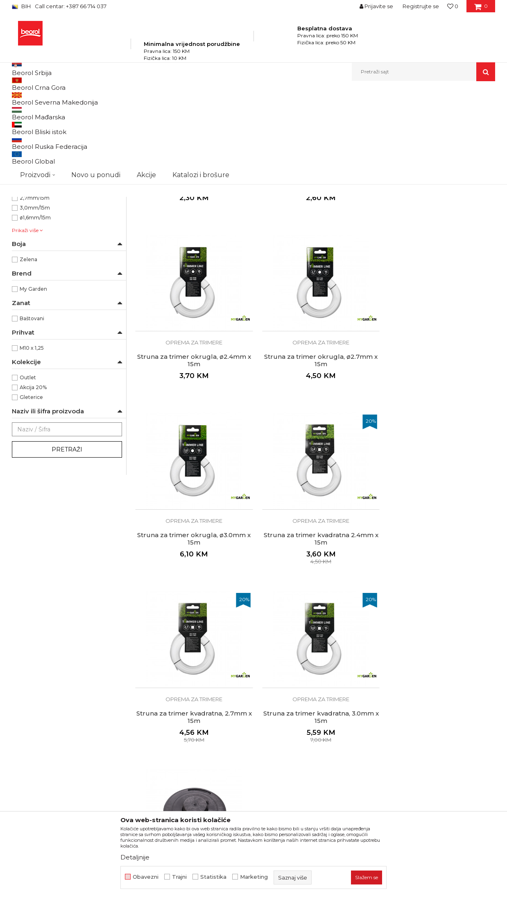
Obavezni (145, 877)
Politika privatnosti (284, 755)
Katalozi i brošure (159, 789)
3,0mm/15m (35, 301)
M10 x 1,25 (32, 441)
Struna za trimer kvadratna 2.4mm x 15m (438, 446)
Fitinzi (24, 151)
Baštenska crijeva (38, 142)
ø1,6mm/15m (35, 311)
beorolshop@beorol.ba (73, 792)
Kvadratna (32, 232)
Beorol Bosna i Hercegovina (44, 99)
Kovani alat (29, 161)
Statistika (213, 877)
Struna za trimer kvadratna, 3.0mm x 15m (315, 620)
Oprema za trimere (40, 181)
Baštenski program (133, 99)
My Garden (33, 382)
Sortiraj (288, 112)
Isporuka (270, 801)
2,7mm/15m (35, 291)
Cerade (25, 171)
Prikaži (407, 112)
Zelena (28, 353)
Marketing (254, 877)
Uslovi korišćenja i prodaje (294, 778)
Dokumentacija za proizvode (176, 801)
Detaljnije (134, 857)
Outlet (28, 471)
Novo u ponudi (95, 71)
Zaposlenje (150, 766)
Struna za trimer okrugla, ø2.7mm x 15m (192, 446)
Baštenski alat (33, 132)
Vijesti (143, 778)
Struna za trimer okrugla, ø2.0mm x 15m (315, 271)
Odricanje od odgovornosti (295, 766)
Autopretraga (250, 112)
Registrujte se (421, 6)
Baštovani (32, 412)
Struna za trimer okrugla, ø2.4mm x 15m (438, 271)
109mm (29, 272)
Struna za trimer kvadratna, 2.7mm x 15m (192, 620)
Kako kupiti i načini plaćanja (296, 789)
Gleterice (31, 491)
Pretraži (67, 543)
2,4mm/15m (35, 281)
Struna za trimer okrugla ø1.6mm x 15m (191, 271)
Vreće (22, 191)
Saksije (24, 201)
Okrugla (30, 242)
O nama (146, 755)
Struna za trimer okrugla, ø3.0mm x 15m (314, 446)
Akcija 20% (33, 481)
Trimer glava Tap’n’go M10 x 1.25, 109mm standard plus (438, 620)
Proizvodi (93, 99)
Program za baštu (184, 99)
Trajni (179, 877)
